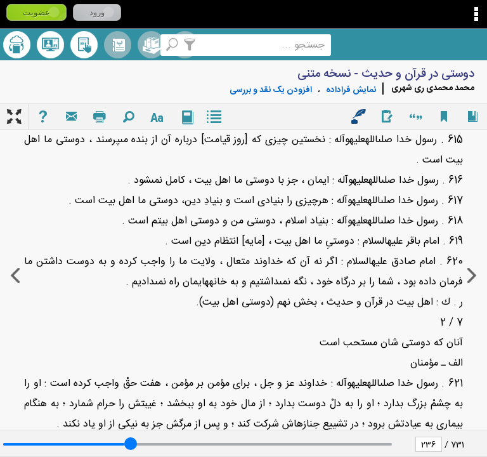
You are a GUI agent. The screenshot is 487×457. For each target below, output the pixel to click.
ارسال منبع (16, 44)
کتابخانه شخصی (84, 44)
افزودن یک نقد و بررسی (271, 90)
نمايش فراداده (351, 90)
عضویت (36, 12)
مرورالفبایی (117, 44)
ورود (97, 12)
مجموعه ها (151, 44)
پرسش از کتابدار (50, 44)
